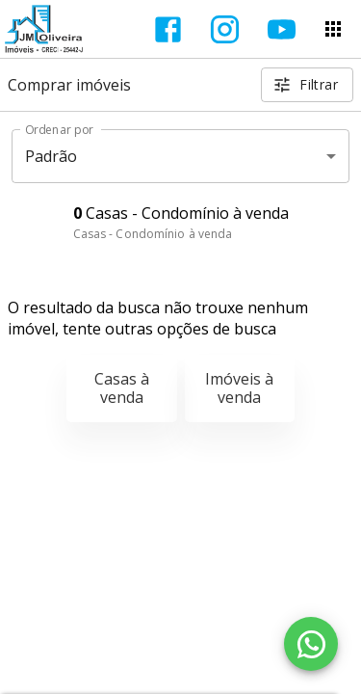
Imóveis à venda (239, 388)
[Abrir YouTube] (281, 29)
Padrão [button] (51, 156)
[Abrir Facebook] (168, 29)
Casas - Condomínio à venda (153, 234)
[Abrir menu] (333, 29)
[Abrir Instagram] (225, 29)
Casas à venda (121, 388)
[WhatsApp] (311, 644)
